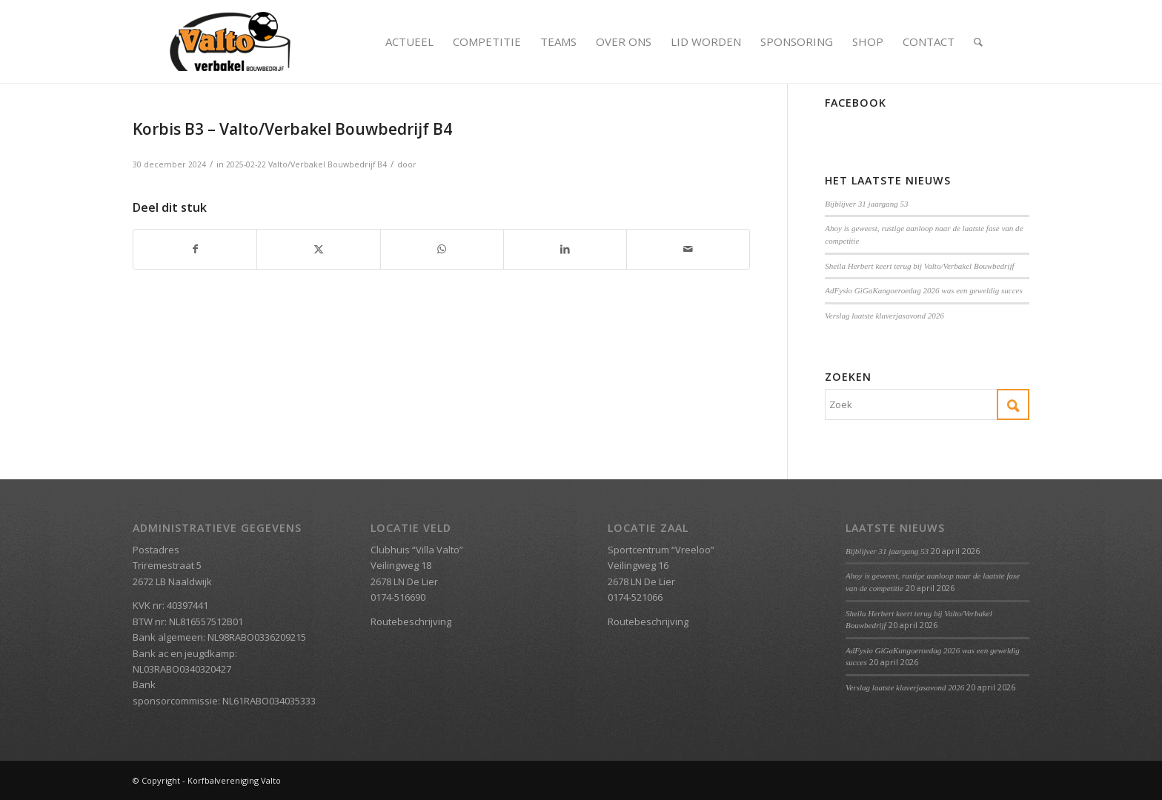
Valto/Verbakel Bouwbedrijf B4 (327, 164)
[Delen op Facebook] (194, 249)
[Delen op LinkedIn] (565, 249)
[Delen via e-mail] (688, 249)
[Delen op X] (318, 249)
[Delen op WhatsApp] (442, 249)
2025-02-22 (246, 164)
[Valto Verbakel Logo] (230, 41)
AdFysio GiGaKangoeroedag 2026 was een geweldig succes (924, 290)
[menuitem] (409, 41)
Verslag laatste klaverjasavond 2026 (884, 315)
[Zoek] (978, 41)
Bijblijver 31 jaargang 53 (866, 203)
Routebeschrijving (411, 621)
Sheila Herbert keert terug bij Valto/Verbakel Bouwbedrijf (919, 265)
